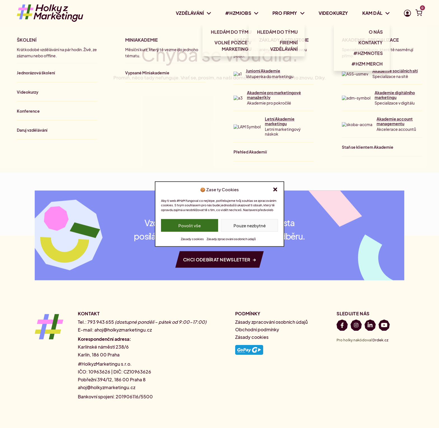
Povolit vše (189, 225)
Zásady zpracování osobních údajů (231, 239)
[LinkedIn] (370, 326)
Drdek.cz (380, 340)
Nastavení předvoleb (258, 209)
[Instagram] (356, 326)
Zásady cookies (192, 239)
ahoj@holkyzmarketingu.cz (123, 330)
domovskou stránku (255, 77)
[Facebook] (342, 326)
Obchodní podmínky (257, 329)
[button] (275, 189)
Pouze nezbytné (249, 225)
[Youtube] (384, 326)
